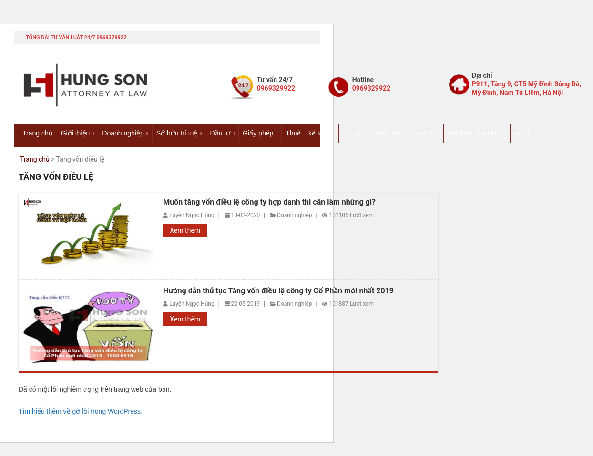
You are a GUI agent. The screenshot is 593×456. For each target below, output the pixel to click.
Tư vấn (353, 133)
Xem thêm (185, 230)
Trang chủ (37, 133)
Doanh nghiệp (122, 133)
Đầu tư (220, 133)
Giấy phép (258, 133)
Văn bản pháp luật (475, 133)
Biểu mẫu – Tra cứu (405, 133)
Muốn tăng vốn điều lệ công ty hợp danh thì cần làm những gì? (269, 202)
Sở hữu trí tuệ (177, 133)
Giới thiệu (75, 133)
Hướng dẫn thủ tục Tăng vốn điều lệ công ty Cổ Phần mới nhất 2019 (278, 291)
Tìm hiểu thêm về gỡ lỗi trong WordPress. (81, 411)
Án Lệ (523, 133)
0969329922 (111, 37)
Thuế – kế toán (308, 133)
